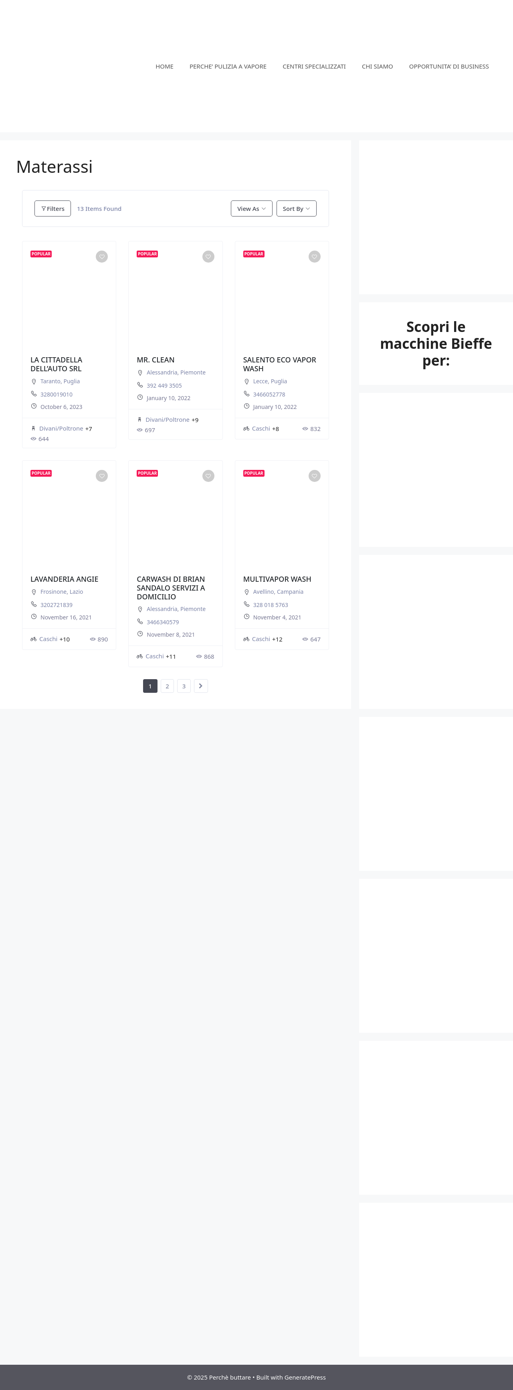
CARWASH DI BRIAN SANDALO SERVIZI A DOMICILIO (171, 587)
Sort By (293, 208)
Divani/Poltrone (56, 428)
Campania (290, 591)
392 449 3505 (164, 385)
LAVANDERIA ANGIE (64, 579)
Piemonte (193, 372)
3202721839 (56, 605)
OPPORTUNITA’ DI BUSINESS (449, 66)
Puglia (71, 381)
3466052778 (269, 394)
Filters (53, 208)
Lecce (260, 381)
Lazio (76, 591)
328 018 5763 (270, 605)
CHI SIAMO (377, 66)
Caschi (256, 428)
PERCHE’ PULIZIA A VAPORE (228, 66)
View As (248, 208)
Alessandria (162, 372)
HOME (165, 66)
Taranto (50, 381)
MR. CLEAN (155, 359)
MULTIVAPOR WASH (277, 579)
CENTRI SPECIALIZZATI (314, 66)
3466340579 (163, 622)
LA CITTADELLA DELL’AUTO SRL (56, 364)
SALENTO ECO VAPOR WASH (279, 364)
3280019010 (56, 394)
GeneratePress (305, 1377)
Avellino (263, 591)
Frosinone (53, 591)
